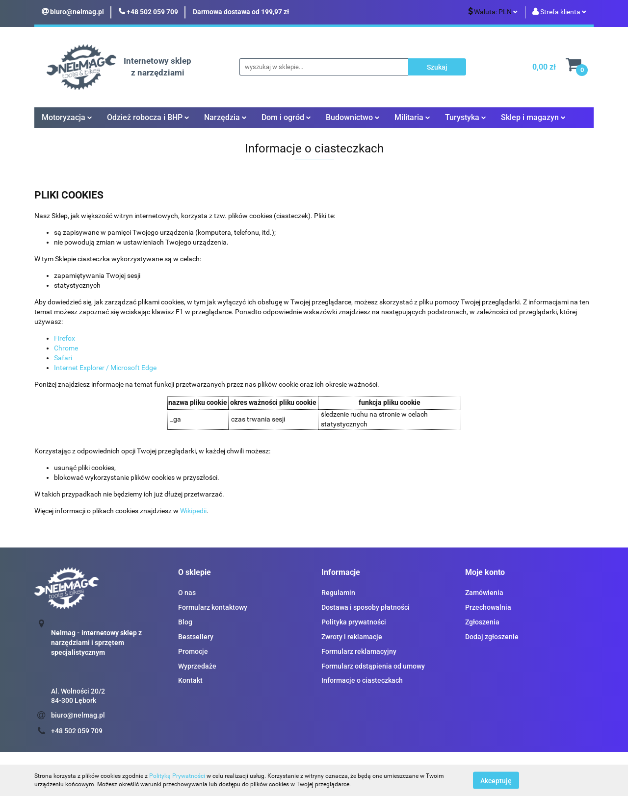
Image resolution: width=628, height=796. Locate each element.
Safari (63, 358)
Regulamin (338, 593)
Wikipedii (193, 511)
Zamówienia (484, 593)
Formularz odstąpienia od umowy (373, 666)
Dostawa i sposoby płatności (365, 607)
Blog (185, 622)
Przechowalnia (488, 607)
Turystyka (465, 117)
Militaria (412, 117)
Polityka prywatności (353, 622)
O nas (187, 593)
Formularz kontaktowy (212, 607)
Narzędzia (225, 117)
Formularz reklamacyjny (358, 651)
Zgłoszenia (482, 622)
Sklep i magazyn (533, 117)
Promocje (193, 651)
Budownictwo (353, 117)
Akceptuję (496, 780)
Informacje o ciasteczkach (362, 680)
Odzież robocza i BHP (148, 117)
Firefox (64, 338)
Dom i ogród (286, 117)
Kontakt (190, 680)
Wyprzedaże (197, 666)
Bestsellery (195, 637)
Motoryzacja (67, 117)
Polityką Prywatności (177, 775)
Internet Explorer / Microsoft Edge (105, 368)
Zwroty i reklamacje (351, 637)
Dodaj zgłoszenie (492, 637)
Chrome (66, 348)
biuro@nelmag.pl (78, 715)
